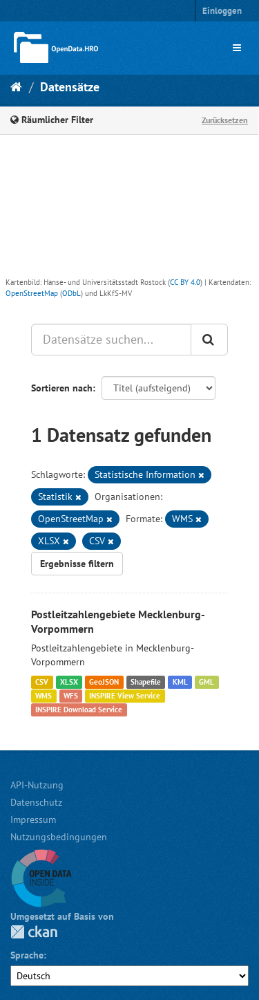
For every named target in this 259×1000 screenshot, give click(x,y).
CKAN (33, 932)
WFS (71, 696)
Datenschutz (36, 802)
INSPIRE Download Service (78, 709)
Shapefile (146, 682)
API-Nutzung (37, 785)
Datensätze (69, 87)
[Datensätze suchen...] (111, 339)
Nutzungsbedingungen (58, 837)
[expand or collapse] (237, 48)
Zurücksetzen (225, 120)
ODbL (71, 293)
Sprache (27, 955)
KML (180, 682)
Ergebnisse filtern (77, 563)
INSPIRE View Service (124, 696)
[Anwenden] (209, 339)
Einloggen (222, 11)
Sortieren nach (62, 388)
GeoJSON (104, 682)
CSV (41, 682)
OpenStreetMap (32, 293)
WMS (43, 696)
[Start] (16, 87)
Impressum (33, 819)
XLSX (69, 682)
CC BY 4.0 (185, 282)
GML (206, 682)
